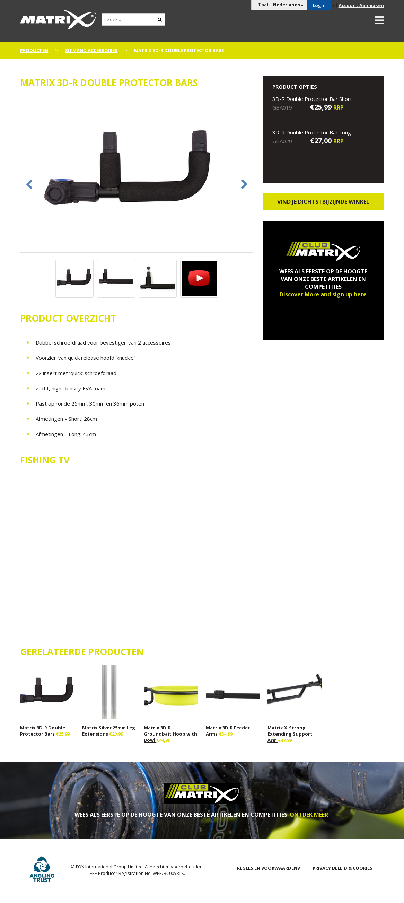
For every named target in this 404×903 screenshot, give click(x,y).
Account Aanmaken (361, 5)
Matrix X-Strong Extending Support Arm (290, 733)
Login (319, 5)
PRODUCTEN (34, 50)
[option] (136, 174)
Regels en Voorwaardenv (268, 868)
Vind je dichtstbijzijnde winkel (323, 202)
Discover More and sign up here (323, 294)
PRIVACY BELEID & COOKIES (342, 868)
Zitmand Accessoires (91, 50)
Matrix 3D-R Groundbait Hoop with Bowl (170, 733)
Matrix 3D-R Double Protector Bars (42, 730)
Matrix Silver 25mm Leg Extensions (108, 730)
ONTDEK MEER (309, 814)
